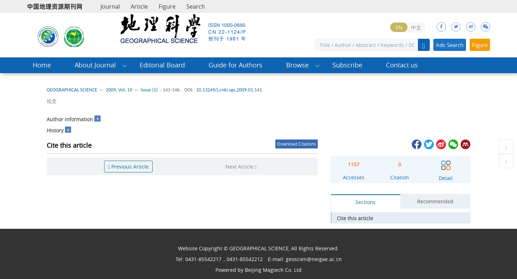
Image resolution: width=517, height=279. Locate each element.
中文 (416, 27)
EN (399, 27)
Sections (365, 202)
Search (195, 6)
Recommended (435, 201)
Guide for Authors (235, 65)
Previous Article (128, 166)
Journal (110, 6)
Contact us (402, 65)
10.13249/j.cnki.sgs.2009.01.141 (229, 90)
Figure (167, 6)
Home (42, 65)
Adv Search (450, 44)
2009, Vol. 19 (119, 90)
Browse (297, 65)
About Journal (95, 65)
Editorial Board (162, 65)
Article (139, 6)
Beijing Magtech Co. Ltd (273, 269)
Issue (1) (149, 90)
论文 (52, 101)
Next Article (241, 166)
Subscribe (347, 65)
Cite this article (355, 218)
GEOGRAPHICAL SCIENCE (72, 90)
